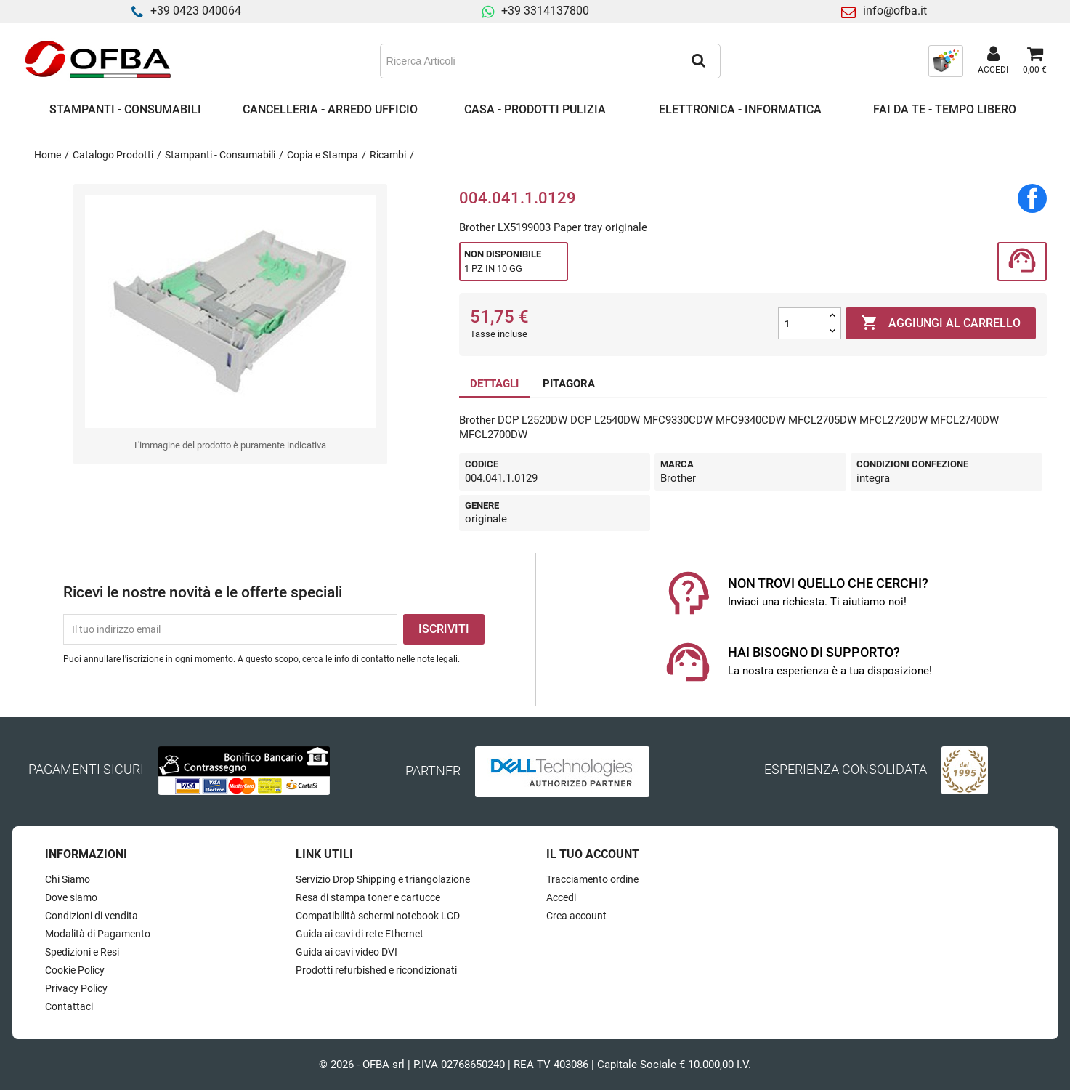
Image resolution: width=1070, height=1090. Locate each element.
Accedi (561, 897)
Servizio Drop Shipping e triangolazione (383, 879)
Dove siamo (71, 897)
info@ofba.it (895, 10)
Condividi (1032, 198)
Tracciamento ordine (592, 879)
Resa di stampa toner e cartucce (368, 897)
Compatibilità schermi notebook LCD (378, 915)
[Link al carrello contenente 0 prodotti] (1035, 61)
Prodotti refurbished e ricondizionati (376, 970)
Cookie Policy (75, 970)
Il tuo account (592, 854)
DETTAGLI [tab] (494, 383)
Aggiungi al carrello (941, 323)
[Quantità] (801, 323)
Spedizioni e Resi (82, 952)
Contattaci (69, 1006)
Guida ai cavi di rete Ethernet (359, 934)
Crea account (576, 915)
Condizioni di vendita (91, 915)
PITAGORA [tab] (569, 383)
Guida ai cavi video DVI (346, 952)
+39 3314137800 (545, 10)
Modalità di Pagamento (97, 934)
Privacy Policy (76, 988)
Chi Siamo (67, 879)
